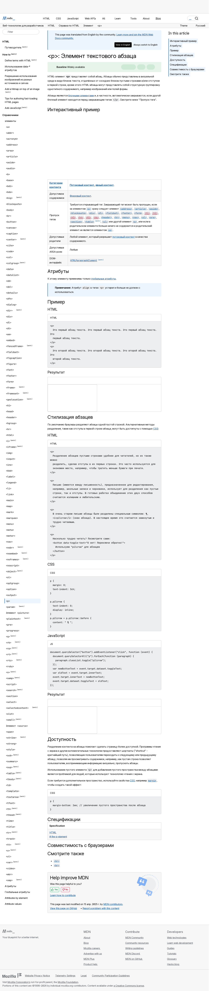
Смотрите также (179, 74)
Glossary (172, 958)
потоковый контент (123, 236)
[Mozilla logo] (11, 975)
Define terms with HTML (18, 60)
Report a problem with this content (100, 908)
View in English (123, 44)
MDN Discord (132, 953)
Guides (170, 948)
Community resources (137, 942)
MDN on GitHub (134, 958)
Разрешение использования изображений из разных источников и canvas (21, 80)
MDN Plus (89, 958)
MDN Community (134, 937)
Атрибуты (175, 45)
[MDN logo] (8, 931)
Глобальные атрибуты (17, 892)
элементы (10, 121)
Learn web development (180, 942)
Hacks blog (173, 964)
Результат (56, 372)
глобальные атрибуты (103, 278)
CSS (155, 428)
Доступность (177, 59)
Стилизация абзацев (181, 55)
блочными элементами (81, 95)
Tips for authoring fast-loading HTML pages (21, 100)
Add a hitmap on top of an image (22, 89)
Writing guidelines (134, 948)
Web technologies (176, 937)
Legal (84, 975)
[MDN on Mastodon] (20, 955)
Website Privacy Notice (37, 975)
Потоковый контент (82, 185)
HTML (52, 309)
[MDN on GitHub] (4, 955)
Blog (158, 18)
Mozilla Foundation (68, 982)
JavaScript (56, 636)
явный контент (105, 185)
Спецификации (178, 64)
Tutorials (171, 953)
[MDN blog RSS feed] (25, 955)
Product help (91, 964)
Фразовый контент (80, 195)
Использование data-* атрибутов (17, 68)
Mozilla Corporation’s (18, 982)
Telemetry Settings (65, 975)
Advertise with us (93, 953)
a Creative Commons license (129, 985)
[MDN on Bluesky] (9, 955)
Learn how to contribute (63, 895)
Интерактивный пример (183, 40)
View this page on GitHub (63, 908)
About (87, 937)
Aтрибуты (10, 886)
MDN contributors (112, 904)
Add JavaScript (13, 107)
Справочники (10, 115)
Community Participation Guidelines (111, 975)
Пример (174, 50)
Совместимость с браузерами (187, 69)
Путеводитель (13, 47)
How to (6, 54)
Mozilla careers (92, 948)
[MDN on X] (15, 955)
